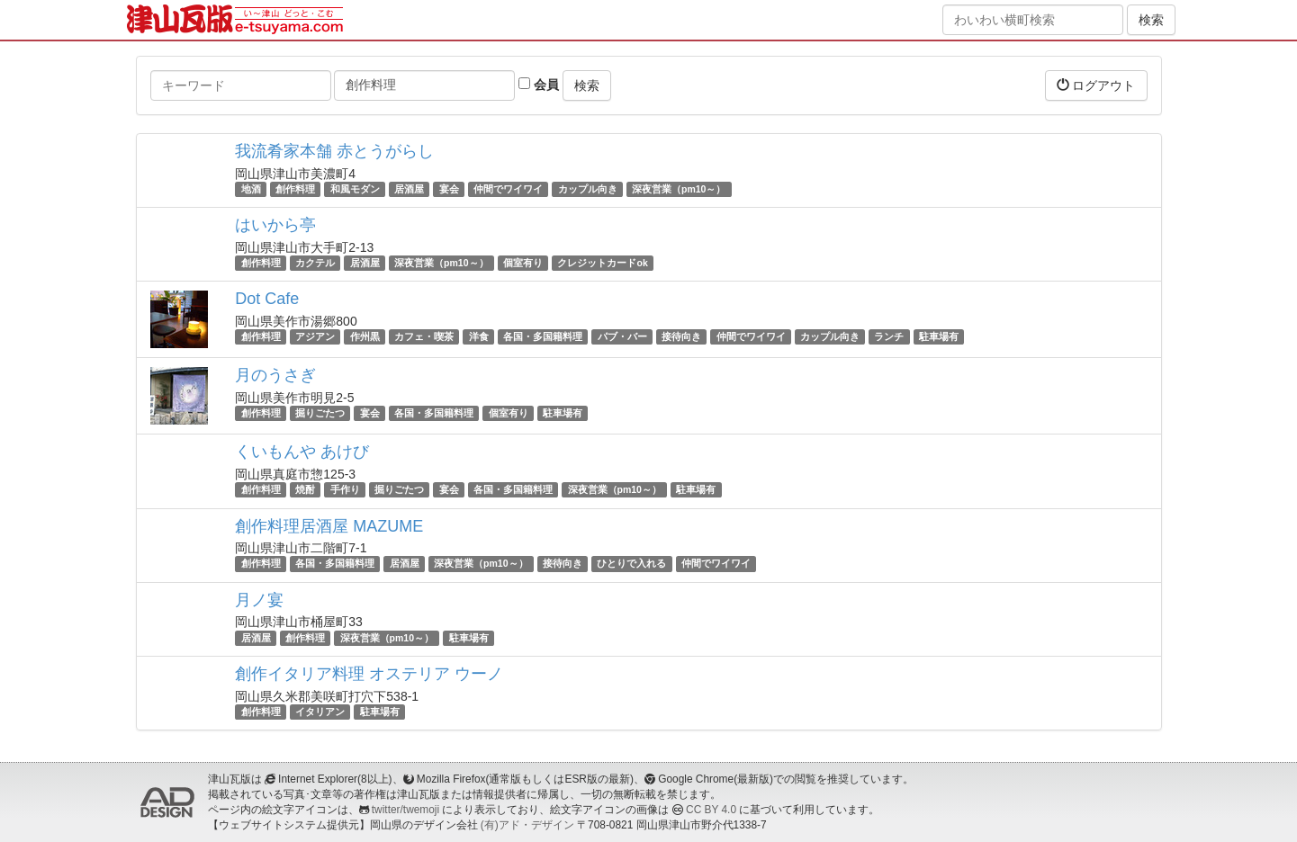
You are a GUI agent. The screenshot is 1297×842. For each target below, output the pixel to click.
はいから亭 (275, 225)
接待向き (681, 336)
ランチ (889, 336)
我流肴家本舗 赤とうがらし (334, 151)
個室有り (523, 262)
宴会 (449, 189)
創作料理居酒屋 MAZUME (329, 526)
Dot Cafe (267, 299)
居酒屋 (409, 189)
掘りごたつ (320, 413)
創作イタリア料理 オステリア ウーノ (369, 674)
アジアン (315, 336)
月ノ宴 (259, 600)
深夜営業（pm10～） (678, 189)
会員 (538, 84)
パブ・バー (622, 336)
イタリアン (320, 711)
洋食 (479, 336)
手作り (345, 489)
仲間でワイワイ (508, 189)
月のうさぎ (275, 375)
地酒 (251, 189)
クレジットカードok (602, 262)
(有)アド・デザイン (527, 825)
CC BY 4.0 (711, 809)
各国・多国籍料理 (542, 336)
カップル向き (587, 189)
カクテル (315, 262)
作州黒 (365, 336)
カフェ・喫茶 (424, 336)
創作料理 (295, 189)
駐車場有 (939, 336)
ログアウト (1096, 85)
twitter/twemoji (405, 809)
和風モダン (355, 189)
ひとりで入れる (631, 564)
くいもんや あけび (302, 452)
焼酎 (305, 489)
